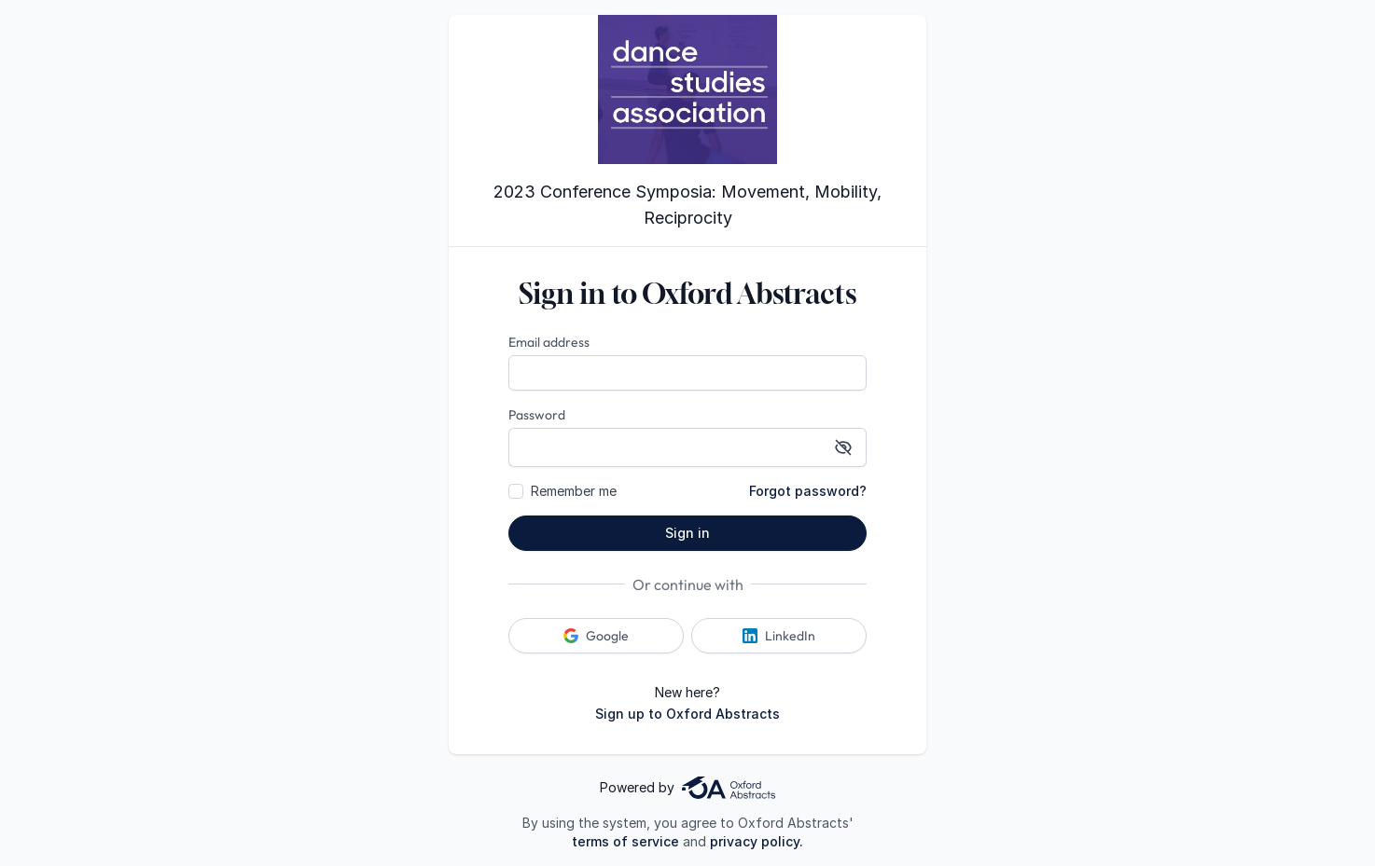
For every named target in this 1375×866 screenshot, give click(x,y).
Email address (549, 342)
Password (536, 414)
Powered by (687, 788)
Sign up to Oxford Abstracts (687, 714)
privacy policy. (756, 841)
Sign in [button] (687, 533)
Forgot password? (808, 491)
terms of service (625, 841)
